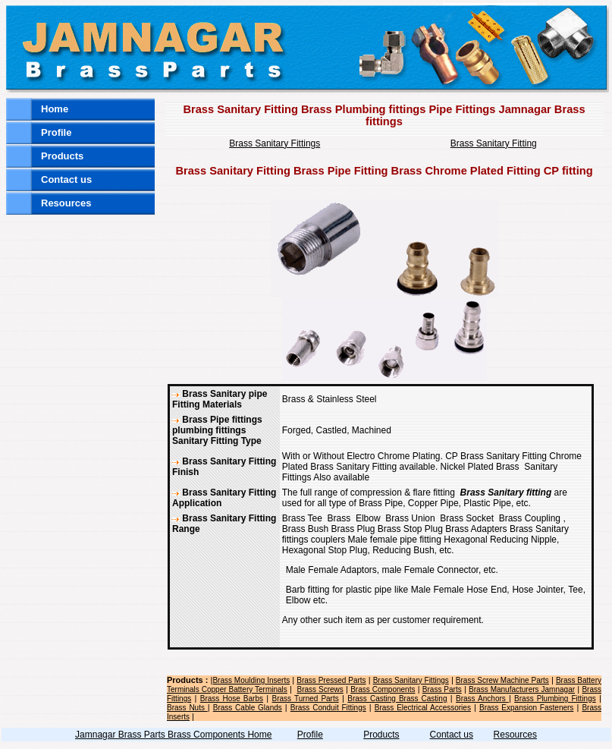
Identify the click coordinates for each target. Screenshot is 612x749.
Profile (56, 132)
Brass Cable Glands (247, 707)
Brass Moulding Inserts (251, 680)
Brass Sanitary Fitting (493, 143)
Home (54, 109)
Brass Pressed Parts (331, 680)
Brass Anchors (482, 698)
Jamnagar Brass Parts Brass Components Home (173, 734)
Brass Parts (442, 689)
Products (62, 156)
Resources (66, 203)
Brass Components (382, 689)
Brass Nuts (187, 707)
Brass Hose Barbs (231, 698)
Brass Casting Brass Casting (397, 698)
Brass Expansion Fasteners (526, 707)
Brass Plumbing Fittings (555, 698)
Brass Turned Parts (305, 698)
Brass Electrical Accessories (423, 707)
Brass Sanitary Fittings (274, 143)
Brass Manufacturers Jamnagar (522, 689)
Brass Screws (320, 689)
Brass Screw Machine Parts (502, 680)
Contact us (66, 179)
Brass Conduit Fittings (328, 707)
